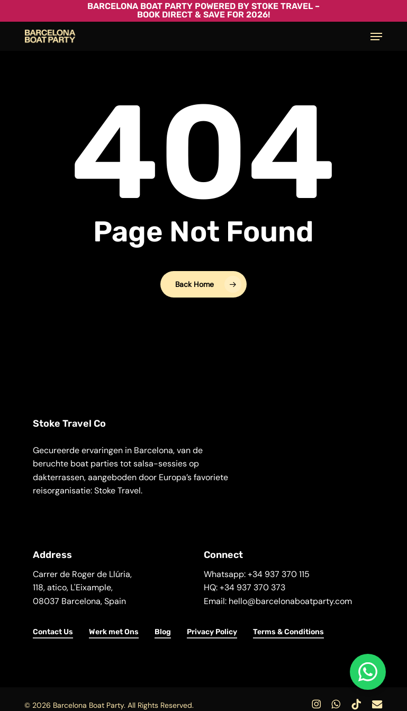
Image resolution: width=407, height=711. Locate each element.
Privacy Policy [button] (212, 631)
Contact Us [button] (53, 631)
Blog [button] (163, 631)
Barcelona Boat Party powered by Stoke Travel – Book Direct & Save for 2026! (203, 10)
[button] (376, 36)
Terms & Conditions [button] (288, 631)
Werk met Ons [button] (114, 631)
